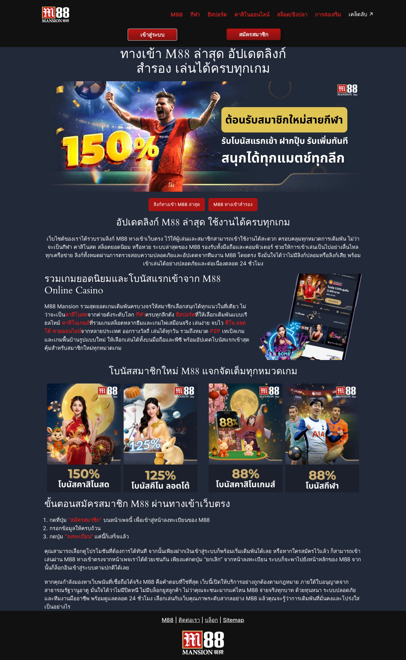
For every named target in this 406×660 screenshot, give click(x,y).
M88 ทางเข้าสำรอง (232, 204)
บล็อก (211, 620)
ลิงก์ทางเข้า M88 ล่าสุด (177, 204)
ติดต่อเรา (189, 620)
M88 (168, 620)
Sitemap (233, 620)
